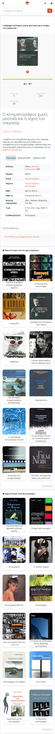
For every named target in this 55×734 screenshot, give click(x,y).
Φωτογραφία (30, 186)
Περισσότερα (47, 486)
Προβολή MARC (24, 158)
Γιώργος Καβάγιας (12, 131)
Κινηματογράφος (32, 178)
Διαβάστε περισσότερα (12, 149)
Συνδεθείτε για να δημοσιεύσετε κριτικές (22, 236)
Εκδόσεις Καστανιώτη (32, 167)
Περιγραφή (11, 158)
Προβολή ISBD (39, 158)
